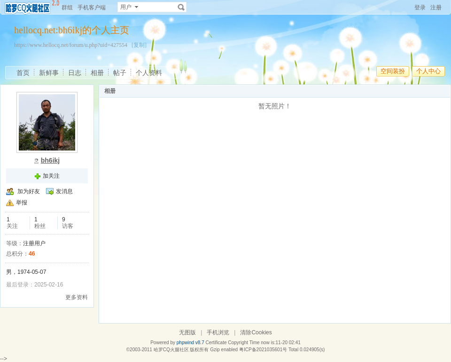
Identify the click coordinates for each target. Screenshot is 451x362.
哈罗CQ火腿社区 (171, 349)
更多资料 (76, 297)
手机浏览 (218, 332)
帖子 (119, 72)
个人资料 (149, 72)
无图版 (187, 332)
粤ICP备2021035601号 (263, 349)
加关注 (51, 176)
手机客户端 (92, 7)
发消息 (64, 191)
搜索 (181, 7)
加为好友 (28, 191)
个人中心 (428, 71)
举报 (21, 202)
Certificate (215, 342)
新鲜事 (49, 72)
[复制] (139, 45)
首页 (23, 72)
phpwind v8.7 (190, 342)
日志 (74, 72)
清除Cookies (256, 332)
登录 (420, 7)
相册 (97, 72)
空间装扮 (393, 71)
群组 (67, 7)
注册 (436, 7)
